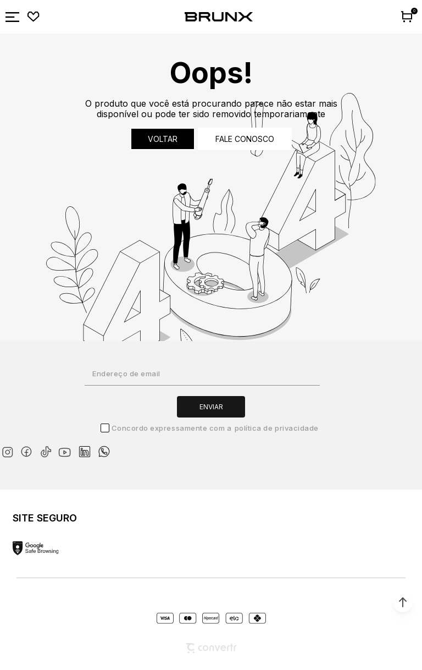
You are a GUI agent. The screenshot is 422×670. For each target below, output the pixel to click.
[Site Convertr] (211, 648)
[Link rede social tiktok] (48, 449)
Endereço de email (126, 373)
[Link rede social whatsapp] (104, 446)
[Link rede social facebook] (28, 449)
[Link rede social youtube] (68, 447)
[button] (403, 602)
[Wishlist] (33, 17)
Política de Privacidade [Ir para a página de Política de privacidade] (277, 428)
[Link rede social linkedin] (88, 446)
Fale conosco (244, 139)
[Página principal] (219, 17)
